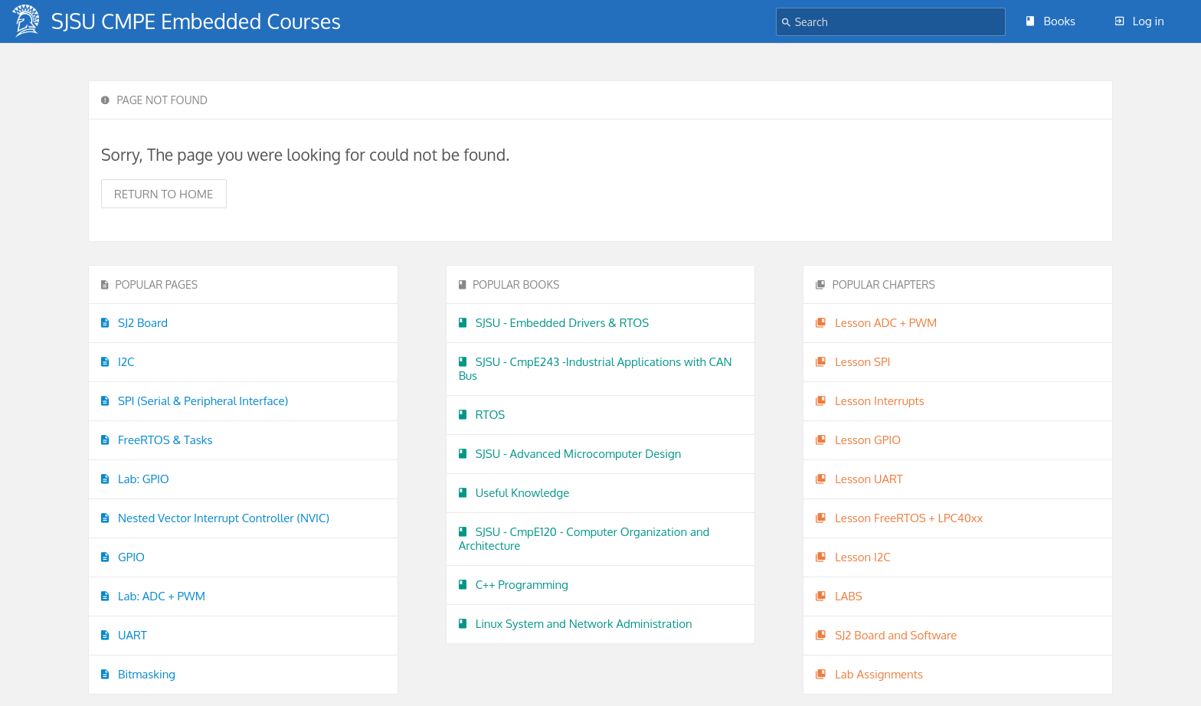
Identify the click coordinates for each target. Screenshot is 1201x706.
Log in (1139, 21)
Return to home (164, 194)
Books (1050, 21)
